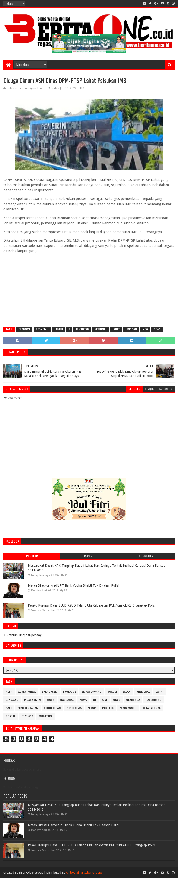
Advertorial (27, 691)
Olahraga (133, 700)
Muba (50, 700)
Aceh (9, 691)
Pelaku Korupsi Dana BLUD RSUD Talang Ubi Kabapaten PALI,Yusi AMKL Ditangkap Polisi (91, 605)
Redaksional (151, 708)
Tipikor (27, 716)
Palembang (154, 700)
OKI (104, 700)
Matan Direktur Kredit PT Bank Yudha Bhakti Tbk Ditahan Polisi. (74, 585)
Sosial (11, 716)
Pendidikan (52, 708)
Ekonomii (42, 329)
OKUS (116, 700)
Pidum (91, 708)
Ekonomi (24, 329)
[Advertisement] (88, 289)
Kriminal (101, 329)
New (145, 329)
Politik (108, 708)
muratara (45, 716)
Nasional (67, 700)
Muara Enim (32, 700)
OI (94, 700)
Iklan (127, 691)
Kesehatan (82, 329)
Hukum (58, 329)
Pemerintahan (28, 708)
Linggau (131, 329)
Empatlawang (92, 691)
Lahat (116, 329)
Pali (9, 708)
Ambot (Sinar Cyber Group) (84, 872)
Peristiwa (74, 708)
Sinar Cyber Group (31, 872)
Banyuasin (49, 691)
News (157, 329)
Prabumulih (128, 708)
